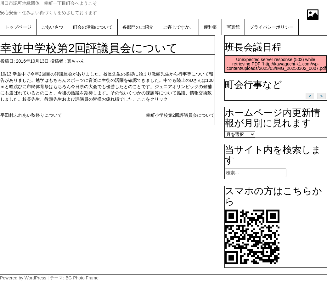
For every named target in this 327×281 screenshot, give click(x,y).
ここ (141, 99)
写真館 (233, 27)
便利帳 (210, 27)
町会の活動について (93, 27)
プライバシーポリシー (272, 27)
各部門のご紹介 (137, 27)
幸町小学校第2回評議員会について (180, 115)
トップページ (18, 27)
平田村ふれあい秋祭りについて (31, 115)
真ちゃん (76, 61)
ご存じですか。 (178, 27)
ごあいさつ (52, 27)
